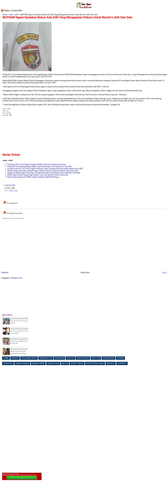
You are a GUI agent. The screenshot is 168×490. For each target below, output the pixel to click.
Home (5, 15)
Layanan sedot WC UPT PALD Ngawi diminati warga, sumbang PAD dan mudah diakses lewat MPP (45, 169)
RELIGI (65, 363)
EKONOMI (59, 358)
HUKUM (120, 358)
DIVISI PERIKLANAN (95, 363)
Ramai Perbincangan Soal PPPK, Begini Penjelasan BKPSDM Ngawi (33, 177)
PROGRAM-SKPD (29, 358)
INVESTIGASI (53, 363)
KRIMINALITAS (45, 358)
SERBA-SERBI (38, 363)
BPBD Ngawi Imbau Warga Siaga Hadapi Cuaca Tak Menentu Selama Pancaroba (37, 175)
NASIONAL (8, 363)
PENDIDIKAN (108, 358)
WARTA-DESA (83, 358)
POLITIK (70, 358)
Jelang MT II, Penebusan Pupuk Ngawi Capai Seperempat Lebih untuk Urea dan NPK (39, 166)
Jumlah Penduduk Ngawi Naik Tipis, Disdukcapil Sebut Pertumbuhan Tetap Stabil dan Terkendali (43, 173)
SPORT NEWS (77, 363)
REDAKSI (111, 363)
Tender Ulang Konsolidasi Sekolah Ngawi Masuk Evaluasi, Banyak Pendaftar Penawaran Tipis (42, 171)
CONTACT (122, 363)
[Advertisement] (22, 136)
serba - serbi (13, 15)
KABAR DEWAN (22, 363)
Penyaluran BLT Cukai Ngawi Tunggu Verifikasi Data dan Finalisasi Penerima (36, 164)
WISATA (15, 358)
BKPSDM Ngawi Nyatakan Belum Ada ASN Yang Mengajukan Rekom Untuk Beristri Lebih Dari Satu (67, 17)
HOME (6, 358)
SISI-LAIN (96, 358)
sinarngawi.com (16, 278)
